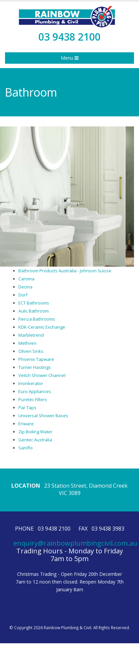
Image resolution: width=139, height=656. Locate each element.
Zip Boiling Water (35, 432)
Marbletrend (31, 335)
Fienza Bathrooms (36, 319)
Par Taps (27, 407)
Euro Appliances (34, 391)
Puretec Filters (32, 399)
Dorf (22, 295)
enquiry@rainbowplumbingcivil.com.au (75, 543)
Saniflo (25, 448)
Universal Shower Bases (43, 416)
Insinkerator (30, 383)
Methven (27, 343)
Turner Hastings (34, 367)
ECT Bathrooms (33, 303)
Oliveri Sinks (30, 351)
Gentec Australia (35, 440)
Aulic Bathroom (33, 311)
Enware (26, 424)
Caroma (26, 279)
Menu (70, 58)
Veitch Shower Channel (41, 375)
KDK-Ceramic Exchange (41, 327)
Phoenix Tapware (36, 359)
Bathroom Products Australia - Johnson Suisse (64, 271)
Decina (25, 287)
